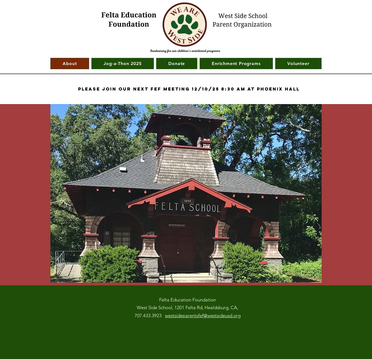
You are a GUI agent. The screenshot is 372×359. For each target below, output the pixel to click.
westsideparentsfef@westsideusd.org (203, 315)
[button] (236, 63)
